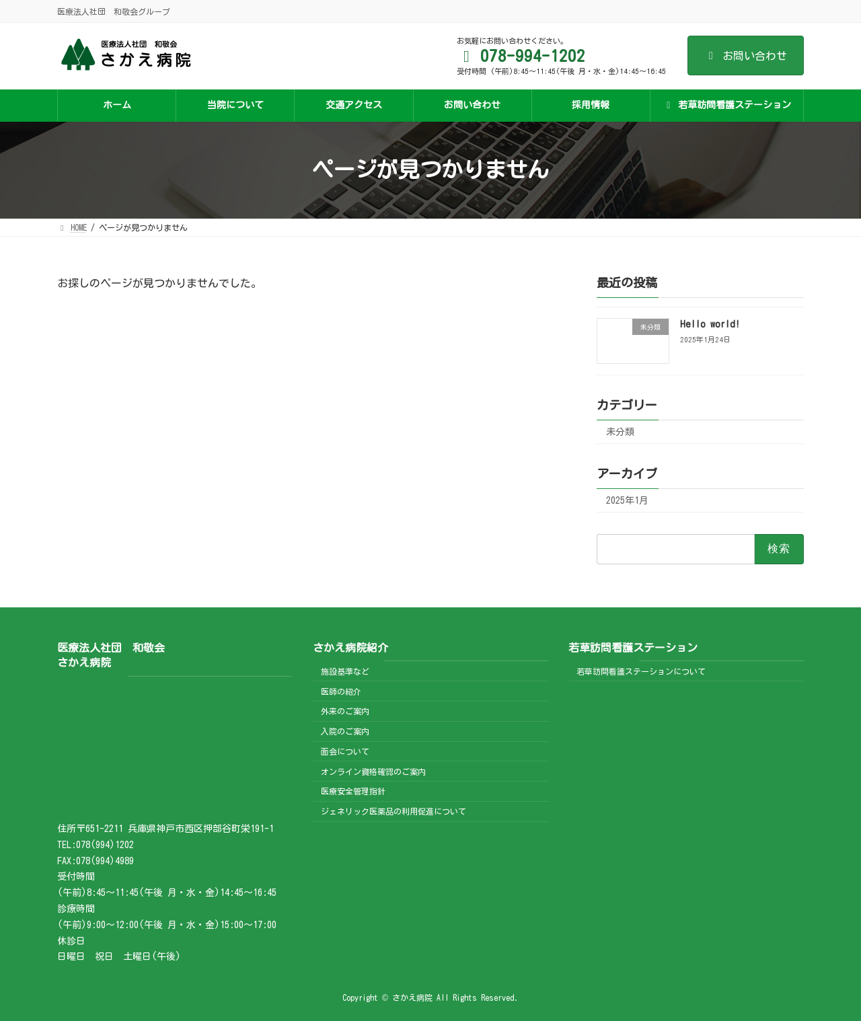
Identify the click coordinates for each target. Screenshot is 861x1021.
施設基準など (345, 671)
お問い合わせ (745, 55)
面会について (345, 751)
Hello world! (710, 324)
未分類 (620, 432)
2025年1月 (627, 500)
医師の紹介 (341, 691)
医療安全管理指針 (353, 791)
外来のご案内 (345, 711)
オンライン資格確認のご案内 (373, 771)
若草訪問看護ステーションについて (641, 671)
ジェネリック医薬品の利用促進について (393, 811)
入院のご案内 (345, 731)
